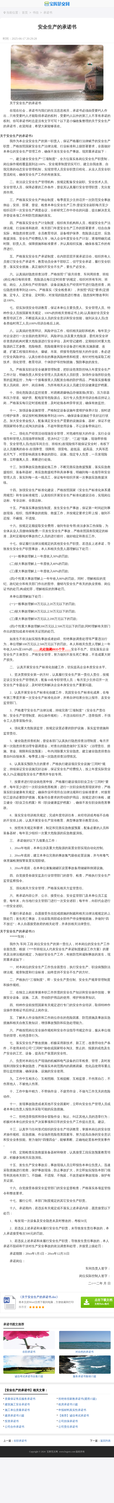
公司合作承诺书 (14, 1426)
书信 (36, 12)
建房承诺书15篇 (14, 1415)
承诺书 (47, 12)
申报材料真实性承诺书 (72, 1409)
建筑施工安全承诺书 (17, 1404)
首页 (25, 12)
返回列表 (105, 1440)
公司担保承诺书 (68, 1421)
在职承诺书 (20, 1440)
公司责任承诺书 (68, 1426)
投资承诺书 (12, 1421)
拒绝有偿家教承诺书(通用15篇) (77, 1398)
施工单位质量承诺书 (17, 1409)
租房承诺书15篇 (68, 1404)
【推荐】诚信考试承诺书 (73, 1415)
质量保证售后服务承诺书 (20, 1398)
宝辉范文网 (52, 1451)
